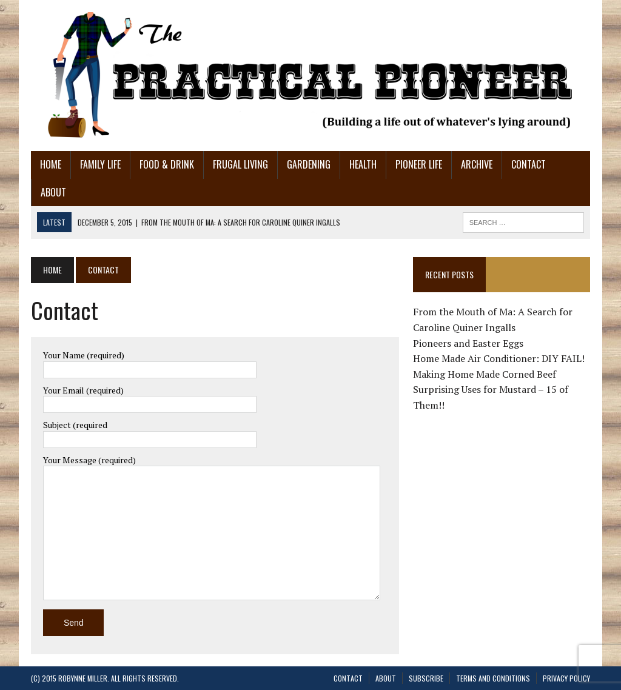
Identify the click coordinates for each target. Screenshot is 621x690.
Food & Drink (166, 164)
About (53, 192)
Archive (476, 164)
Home (50, 164)
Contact (528, 164)
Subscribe (426, 678)
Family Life (100, 164)
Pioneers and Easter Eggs (468, 343)
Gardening (309, 164)
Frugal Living (240, 164)
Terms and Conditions (493, 678)
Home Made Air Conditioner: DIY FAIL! (499, 358)
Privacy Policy (566, 678)
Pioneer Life (418, 164)
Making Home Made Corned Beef (484, 374)
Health (363, 164)
